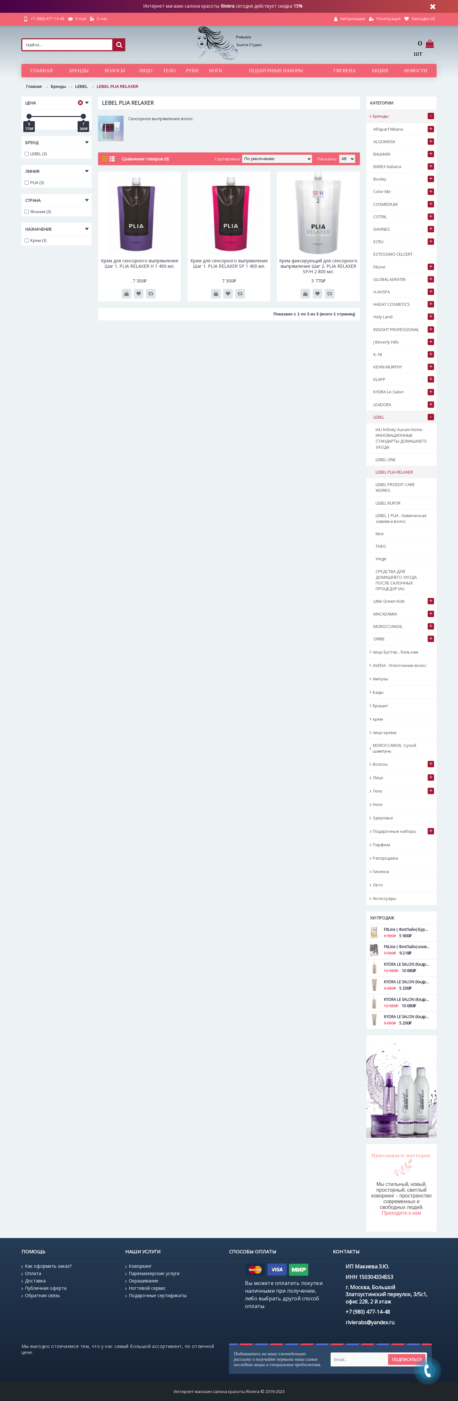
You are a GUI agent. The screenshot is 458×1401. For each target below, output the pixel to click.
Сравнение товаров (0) (145, 159)
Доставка (33, 1281)
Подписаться (407, 1359)
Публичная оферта (43, 1288)
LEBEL (81, 86)
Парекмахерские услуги (152, 1273)
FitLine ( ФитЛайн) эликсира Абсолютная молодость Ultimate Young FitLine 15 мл (407, 946)
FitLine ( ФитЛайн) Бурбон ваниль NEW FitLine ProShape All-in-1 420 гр (407, 929)
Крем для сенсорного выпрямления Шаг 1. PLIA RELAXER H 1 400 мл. (139, 263)
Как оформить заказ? (46, 1266)
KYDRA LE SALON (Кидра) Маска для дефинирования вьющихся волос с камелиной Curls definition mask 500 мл (407, 999)
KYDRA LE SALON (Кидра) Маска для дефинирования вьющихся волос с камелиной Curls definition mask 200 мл (407, 1016)
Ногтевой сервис (145, 1288)
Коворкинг (138, 1266)
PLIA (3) (34, 182)
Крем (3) (35, 240)
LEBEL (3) (36, 154)
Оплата (31, 1273)
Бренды (58, 86)
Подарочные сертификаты (156, 1295)
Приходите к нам (401, 1213)
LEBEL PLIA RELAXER (117, 86)
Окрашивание (141, 1281)
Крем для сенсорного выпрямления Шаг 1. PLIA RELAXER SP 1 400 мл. (229, 263)
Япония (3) (38, 211)
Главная (34, 86)
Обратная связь (40, 1295)
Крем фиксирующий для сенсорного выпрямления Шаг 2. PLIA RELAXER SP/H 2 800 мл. (318, 266)
